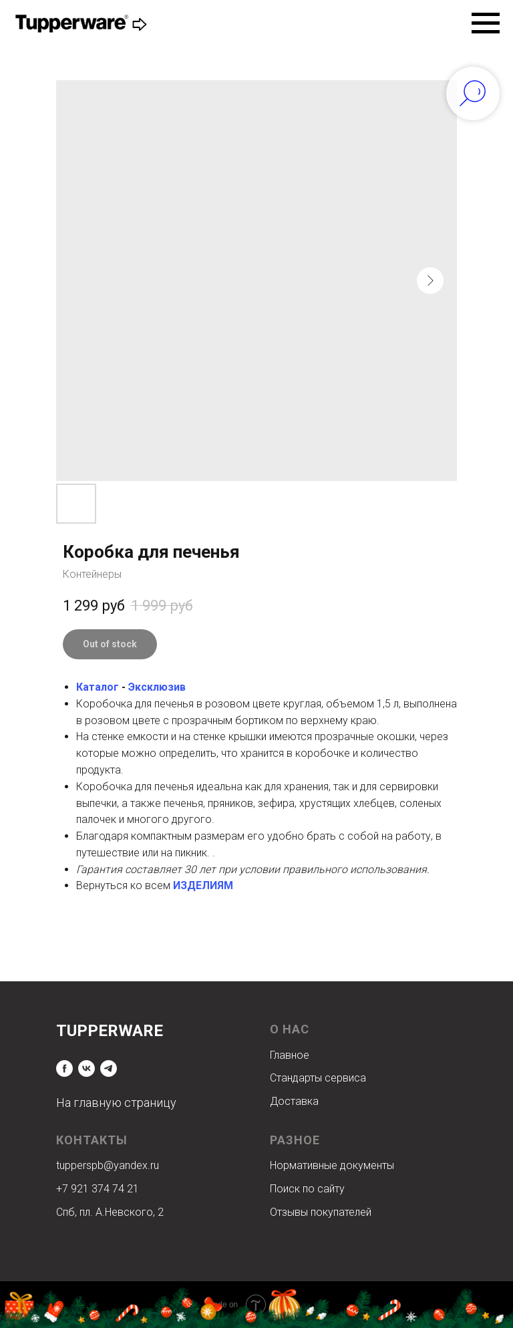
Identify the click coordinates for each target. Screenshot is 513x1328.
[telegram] (108, 1068)
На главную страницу (116, 1103)
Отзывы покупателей (320, 1212)
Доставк (291, 1101)
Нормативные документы (332, 1165)
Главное (289, 1055)
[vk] (86, 1068)
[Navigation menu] (486, 23)
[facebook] (64, 1068)
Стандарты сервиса (318, 1077)
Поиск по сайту (307, 1188)
